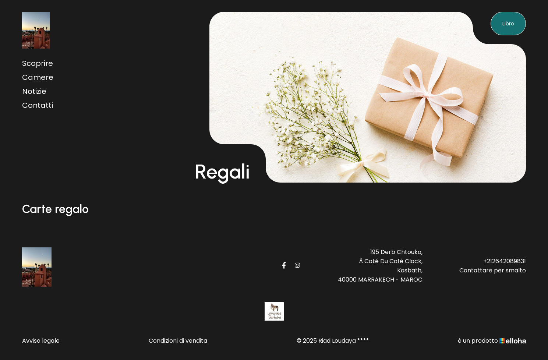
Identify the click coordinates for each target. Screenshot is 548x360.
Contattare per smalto (492, 270)
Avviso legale (41, 340)
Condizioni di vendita (178, 340)
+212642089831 (504, 261)
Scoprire (37, 63)
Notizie (34, 91)
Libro (508, 23)
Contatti (37, 105)
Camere (37, 77)
